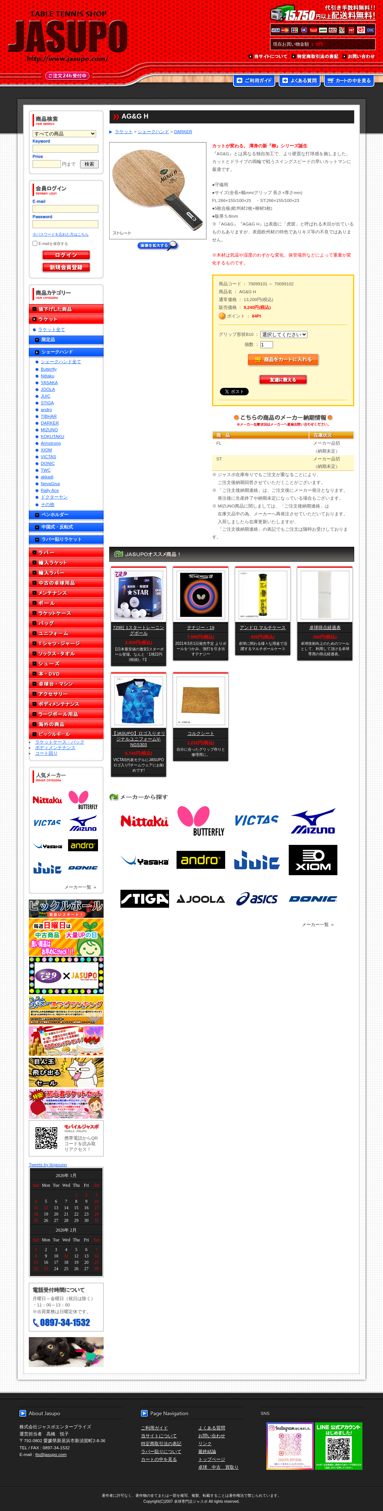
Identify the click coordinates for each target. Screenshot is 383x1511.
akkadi (47, 476)
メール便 (66, 1352)
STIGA (47, 402)
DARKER (50, 422)
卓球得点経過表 (325, 627)
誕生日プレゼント (66, 1041)
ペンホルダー (55, 514)
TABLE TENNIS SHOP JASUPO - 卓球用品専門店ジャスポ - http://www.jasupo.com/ (67, 36)
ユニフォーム (66, 633)
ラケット (66, 319)
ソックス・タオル (66, 654)
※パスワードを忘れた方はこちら (61, 234)
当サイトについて (268, 56)
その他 (47, 504)
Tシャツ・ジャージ (66, 643)
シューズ (66, 664)
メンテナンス (66, 593)
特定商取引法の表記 (315, 56)
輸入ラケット (66, 563)
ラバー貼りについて (161, 1451)
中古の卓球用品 (66, 583)
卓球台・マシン (66, 684)
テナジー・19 (200, 627)
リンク (205, 1443)
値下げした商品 (66, 309)
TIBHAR (49, 416)
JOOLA (48, 389)
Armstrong (51, 443)
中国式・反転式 (57, 526)
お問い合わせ (359, 56)
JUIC (45, 395)
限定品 (48, 339)
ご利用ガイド (254, 81)
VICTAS (48, 456)
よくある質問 (300, 81)
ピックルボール (66, 734)
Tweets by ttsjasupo (48, 1164)
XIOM (46, 449)
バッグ (66, 623)
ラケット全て (51, 329)
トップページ (211, 1459)
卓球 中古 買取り (218, 1467)
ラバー (66, 553)
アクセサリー (66, 694)
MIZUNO (49, 429)
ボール (66, 603)
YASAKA (49, 382)
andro (46, 409)
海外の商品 (66, 724)
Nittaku (47, 375)
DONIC (48, 463)
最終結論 (207, 1451)
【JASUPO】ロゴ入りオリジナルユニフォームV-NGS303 (138, 739)
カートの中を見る (349, 81)
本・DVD (66, 674)
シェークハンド (57, 351)
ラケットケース (66, 613)
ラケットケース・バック (60, 741)
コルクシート (200, 733)
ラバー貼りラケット (62, 539)
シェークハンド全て (61, 361)
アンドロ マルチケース (263, 627)
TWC (45, 470)
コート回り (46, 753)
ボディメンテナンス (66, 704)
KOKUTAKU (52, 436)
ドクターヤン (54, 496)
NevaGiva (50, 483)
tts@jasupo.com (51, 1454)
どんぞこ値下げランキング (66, 1010)
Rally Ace (50, 490)
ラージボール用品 (66, 714)
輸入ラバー (66, 573)
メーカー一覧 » (80, 887)
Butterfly (49, 369)
